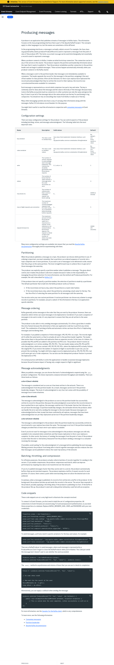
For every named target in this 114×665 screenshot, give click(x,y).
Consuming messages (33, 619)
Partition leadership (33, 623)
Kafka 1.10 (48, 277)
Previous (24, 663)
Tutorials (73, 12)
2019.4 (10, 17)
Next (62, 663)
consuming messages (74, 107)
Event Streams (6, 12)
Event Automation (11, 6)
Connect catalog (61, 12)
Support (90, 12)
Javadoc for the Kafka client (52, 611)
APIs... (82, 12)
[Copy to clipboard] (90, 514)
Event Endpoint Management (26, 12)
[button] (99, 12)
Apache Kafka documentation (36, 626)
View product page (26, 6)
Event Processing (45, 12)
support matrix (103, 2)
